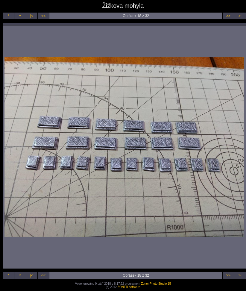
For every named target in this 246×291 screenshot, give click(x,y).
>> (228, 16)
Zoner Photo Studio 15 (156, 283)
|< (31, 16)
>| (240, 16)
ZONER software (129, 287)
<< (43, 16)
